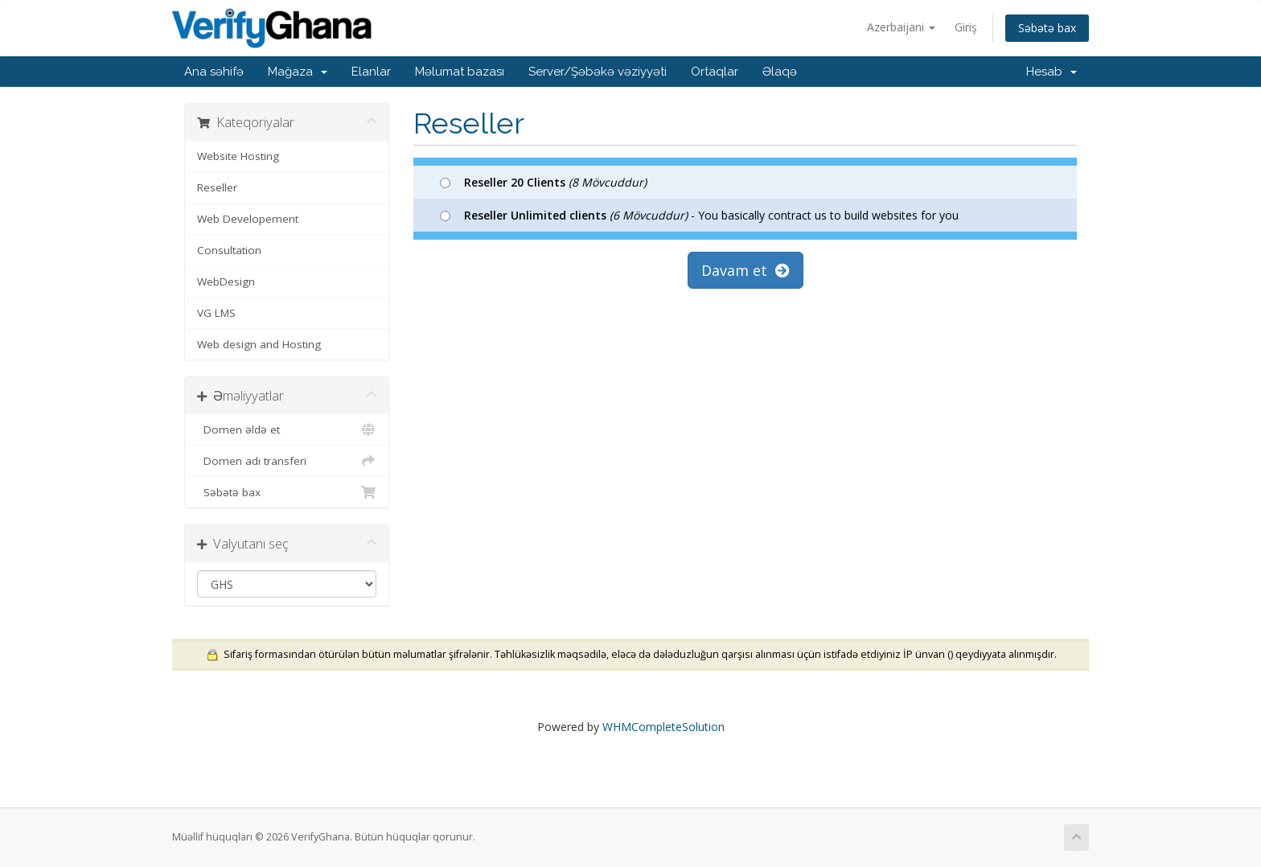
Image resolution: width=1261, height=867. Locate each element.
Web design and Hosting (259, 344)
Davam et (745, 270)
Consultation (229, 250)
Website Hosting (238, 156)
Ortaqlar (714, 71)
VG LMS (216, 313)
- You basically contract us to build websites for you (699, 215)
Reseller (217, 187)
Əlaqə (779, 71)
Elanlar (371, 71)
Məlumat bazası (459, 71)
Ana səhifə (214, 71)
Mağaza (297, 71)
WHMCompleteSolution (663, 726)
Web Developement (247, 219)
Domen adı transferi (286, 460)
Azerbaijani (901, 27)
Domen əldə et (286, 429)
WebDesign (226, 281)
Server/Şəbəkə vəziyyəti (597, 71)
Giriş (966, 27)
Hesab (1051, 71)
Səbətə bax (1047, 27)
